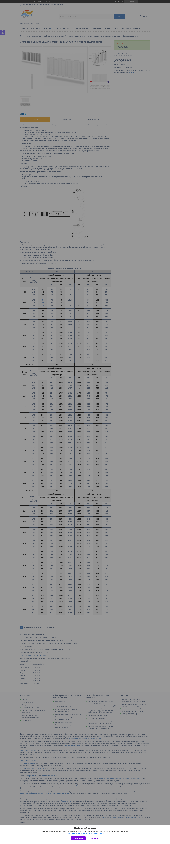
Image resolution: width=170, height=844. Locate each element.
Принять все (78, 838)
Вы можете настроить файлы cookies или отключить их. (84, 833)
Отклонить (94, 838)
